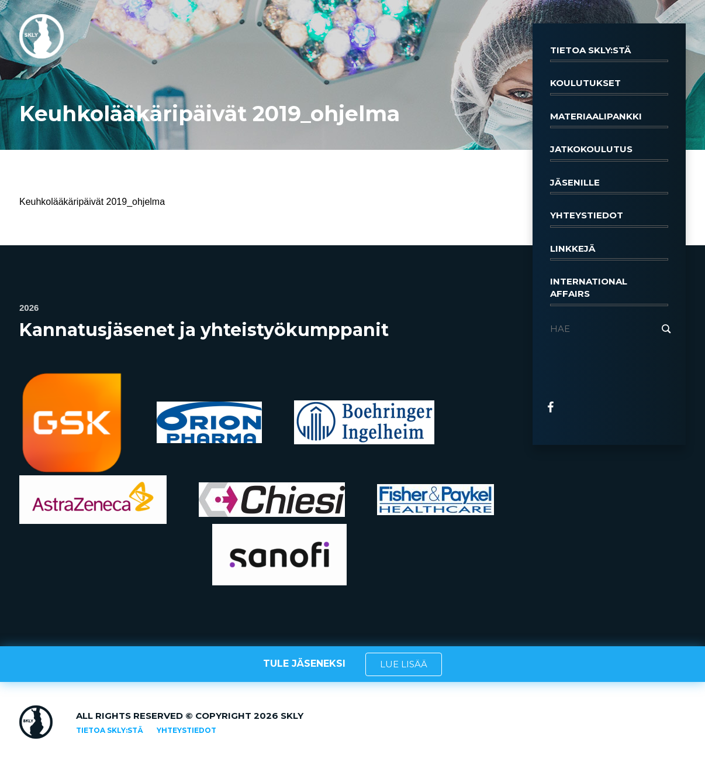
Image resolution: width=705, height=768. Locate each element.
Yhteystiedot (609, 218)
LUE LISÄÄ (403, 664)
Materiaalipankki (609, 119)
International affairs (609, 291)
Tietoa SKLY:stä (609, 53)
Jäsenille (609, 185)
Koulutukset (609, 86)
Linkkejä (609, 251)
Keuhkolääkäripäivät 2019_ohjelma (92, 202)
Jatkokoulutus (609, 152)
